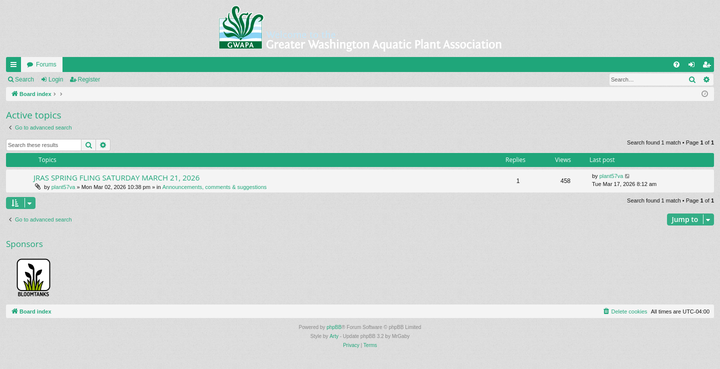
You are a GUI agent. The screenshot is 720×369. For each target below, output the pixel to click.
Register (89, 79)
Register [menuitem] (709, 66)
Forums (46, 64)
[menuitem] (676, 64)
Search (24, 79)
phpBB (334, 327)
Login (55, 79)
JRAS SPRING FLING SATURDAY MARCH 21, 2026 (117, 177)
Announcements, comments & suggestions (214, 187)
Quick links (15, 66)
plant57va (64, 187)
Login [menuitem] (693, 66)
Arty (334, 336)
